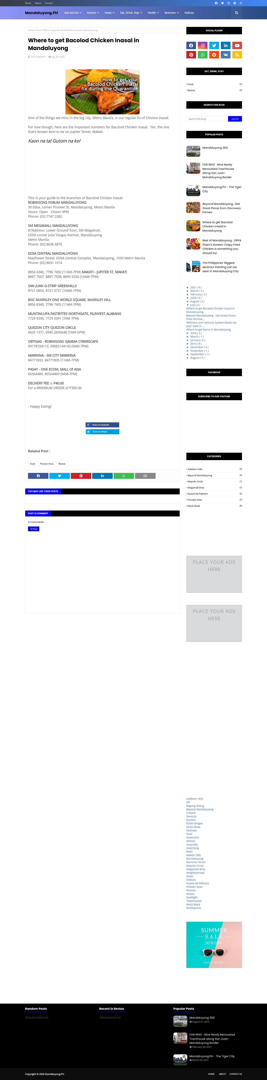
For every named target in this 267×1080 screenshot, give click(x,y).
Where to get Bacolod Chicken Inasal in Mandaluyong (217, 226)
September (197, 354)
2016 (193, 333)
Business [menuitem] (170, 12)
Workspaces (193, 908)
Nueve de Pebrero (215, 493)
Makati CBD (193, 855)
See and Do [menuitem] (71, 12)
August (195, 301)
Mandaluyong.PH (41, 12)
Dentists (191, 816)
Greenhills (192, 837)
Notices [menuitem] (189, 12)
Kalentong (192, 848)
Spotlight (191, 897)
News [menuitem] (108, 12)
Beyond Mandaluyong (215, 475)
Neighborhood (195, 872)
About (38, 3)
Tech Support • (38, 56)
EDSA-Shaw (193, 827)
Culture (191, 813)
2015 (193, 343)
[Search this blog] (207, 119)
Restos (62, 463)
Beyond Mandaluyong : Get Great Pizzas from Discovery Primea (221, 208)
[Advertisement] (56, 171)
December (197, 347)
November (197, 350)
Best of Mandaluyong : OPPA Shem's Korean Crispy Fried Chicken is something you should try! (221, 246)
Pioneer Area (47, 463)
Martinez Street (196, 862)
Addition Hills (215, 469)
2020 (193, 298)
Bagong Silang (195, 805)
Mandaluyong (194, 858)
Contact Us (236, 1074)
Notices (191, 879)
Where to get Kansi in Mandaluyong (208, 329)
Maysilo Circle (215, 481)
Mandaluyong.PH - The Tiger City (221, 189)
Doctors (191, 820)
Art (188, 802)
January (195, 340)
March (194, 291)
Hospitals (192, 844)
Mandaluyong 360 (215, 148)
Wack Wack (215, 506)
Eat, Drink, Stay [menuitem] (129, 12)
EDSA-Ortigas (194, 823)
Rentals (191, 890)
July (193, 305)
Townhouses (194, 901)
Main (189, 851)
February (196, 294)
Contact (49, 3)
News (189, 876)
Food (38, 30)
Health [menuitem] (152, 12)
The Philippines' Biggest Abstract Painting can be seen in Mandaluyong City (220, 267)
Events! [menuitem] (91, 12)
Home (28, 3)
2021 (193, 287)
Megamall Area (215, 487)
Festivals (191, 830)
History (190, 841)
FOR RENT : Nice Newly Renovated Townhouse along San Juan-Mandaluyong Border (218, 171)
